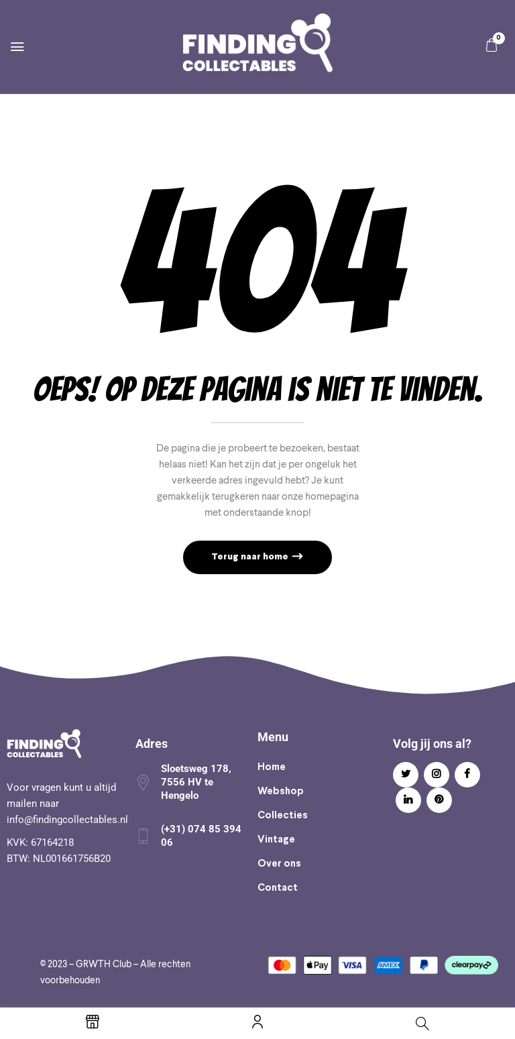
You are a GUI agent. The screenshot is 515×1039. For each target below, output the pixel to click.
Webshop (281, 791)
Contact (278, 888)
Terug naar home (250, 557)
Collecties (283, 815)
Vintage (276, 839)
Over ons (279, 864)
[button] (491, 45)
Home (272, 767)
